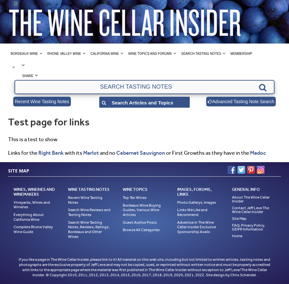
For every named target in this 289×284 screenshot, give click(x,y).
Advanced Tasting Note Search (241, 101)
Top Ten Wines (135, 197)
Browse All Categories (141, 230)
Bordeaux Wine (24, 53)
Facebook (232, 170)
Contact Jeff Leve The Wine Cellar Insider (250, 210)
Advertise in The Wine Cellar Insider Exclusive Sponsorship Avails (196, 227)
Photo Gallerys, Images (196, 202)
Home (237, 236)
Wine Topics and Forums (150, 53)
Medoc (258, 153)
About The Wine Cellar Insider (251, 199)
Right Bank (51, 153)
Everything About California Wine (29, 217)
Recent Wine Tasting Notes (42, 101)
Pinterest (251, 170)
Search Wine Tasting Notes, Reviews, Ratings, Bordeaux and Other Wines (89, 229)
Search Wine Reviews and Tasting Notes (89, 212)
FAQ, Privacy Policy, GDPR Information (248, 227)
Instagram (261, 170)
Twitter (241, 170)
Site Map (239, 218)
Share (27, 76)
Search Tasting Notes (201, 53)
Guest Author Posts (140, 222)
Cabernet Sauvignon (140, 153)
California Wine (105, 53)
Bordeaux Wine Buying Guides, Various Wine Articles (142, 210)
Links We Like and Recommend (192, 212)
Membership (241, 53)
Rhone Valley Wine (64, 53)
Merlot (91, 153)
